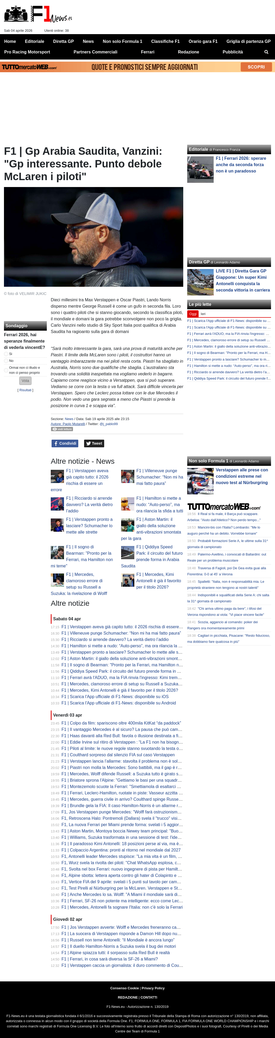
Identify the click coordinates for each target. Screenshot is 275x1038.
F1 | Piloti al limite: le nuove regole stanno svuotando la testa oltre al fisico (131, 748)
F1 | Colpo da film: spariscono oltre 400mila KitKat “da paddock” (121, 723)
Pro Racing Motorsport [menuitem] (27, 52)
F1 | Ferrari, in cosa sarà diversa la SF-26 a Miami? (110, 959)
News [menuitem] (88, 41)
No (11, 361)
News (69, 419)
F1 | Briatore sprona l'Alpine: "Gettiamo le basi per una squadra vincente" (130, 780)
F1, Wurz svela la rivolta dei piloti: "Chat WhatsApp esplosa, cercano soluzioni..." (137, 863)
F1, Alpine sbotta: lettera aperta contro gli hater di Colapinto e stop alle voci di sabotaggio (145, 875)
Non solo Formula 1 (208, 461)
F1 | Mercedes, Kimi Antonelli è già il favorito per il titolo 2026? (158, 580)
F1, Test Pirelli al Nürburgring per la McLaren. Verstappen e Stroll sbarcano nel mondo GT (146, 888)
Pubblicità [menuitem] (233, 52)
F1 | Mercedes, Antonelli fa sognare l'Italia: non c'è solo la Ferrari (122, 907)
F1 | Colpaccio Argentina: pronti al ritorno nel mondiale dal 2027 (121, 850)
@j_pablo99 (109, 424)
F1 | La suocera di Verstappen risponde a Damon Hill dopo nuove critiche (130, 933)
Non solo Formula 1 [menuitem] (122, 41)
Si (10, 354)
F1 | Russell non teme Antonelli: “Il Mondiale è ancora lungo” (118, 940)
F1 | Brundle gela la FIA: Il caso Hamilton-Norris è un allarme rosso (124, 805)
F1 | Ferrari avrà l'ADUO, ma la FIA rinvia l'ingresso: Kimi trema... (123, 677)
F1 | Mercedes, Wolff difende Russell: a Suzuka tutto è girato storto (124, 774)
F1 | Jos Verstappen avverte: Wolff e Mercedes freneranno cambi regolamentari (136, 927)
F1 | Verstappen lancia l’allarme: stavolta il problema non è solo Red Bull (129, 761)
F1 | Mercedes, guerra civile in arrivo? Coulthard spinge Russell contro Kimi (132, 799)
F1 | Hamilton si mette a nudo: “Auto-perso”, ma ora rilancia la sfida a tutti (159, 504)
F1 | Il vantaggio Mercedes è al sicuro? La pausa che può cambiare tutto (129, 729)
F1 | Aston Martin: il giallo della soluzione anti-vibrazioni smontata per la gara (133, 658)
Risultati (25, 390)
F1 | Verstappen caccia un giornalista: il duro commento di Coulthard (126, 965)
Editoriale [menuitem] (34, 41)
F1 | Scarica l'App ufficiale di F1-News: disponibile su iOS (115, 696)
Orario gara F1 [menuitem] (203, 41)
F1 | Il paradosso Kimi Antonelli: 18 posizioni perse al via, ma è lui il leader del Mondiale (144, 843)
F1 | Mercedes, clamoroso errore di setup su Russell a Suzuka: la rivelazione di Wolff (141, 684)
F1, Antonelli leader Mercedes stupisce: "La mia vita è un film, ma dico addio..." (135, 856)
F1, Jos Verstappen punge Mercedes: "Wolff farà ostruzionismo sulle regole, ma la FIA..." (145, 812)
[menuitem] (266, 52)
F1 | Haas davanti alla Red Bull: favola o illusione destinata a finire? (125, 736)
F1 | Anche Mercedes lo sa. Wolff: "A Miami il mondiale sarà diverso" (126, 894)
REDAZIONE (128, 997)
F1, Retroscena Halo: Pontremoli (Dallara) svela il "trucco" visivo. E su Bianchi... (136, 818)
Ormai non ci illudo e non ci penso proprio (24, 370)
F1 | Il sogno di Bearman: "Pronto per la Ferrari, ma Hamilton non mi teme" (131, 665)
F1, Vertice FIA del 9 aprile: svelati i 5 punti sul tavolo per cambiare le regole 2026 (138, 882)
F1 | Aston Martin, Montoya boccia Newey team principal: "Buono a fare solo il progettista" (146, 831)
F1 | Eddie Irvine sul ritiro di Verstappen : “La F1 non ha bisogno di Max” (129, 742)
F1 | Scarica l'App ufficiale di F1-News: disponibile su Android (119, 703)
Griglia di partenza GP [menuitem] (249, 41)
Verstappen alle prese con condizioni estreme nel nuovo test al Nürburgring (242, 476)
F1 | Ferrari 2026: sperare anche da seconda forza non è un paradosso (241, 164)
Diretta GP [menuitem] (63, 41)
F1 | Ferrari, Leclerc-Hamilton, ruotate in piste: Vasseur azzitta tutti (124, 793)
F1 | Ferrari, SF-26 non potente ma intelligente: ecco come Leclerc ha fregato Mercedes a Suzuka (153, 901)
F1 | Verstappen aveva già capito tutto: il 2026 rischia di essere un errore (130, 627)
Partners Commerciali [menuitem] (95, 52)
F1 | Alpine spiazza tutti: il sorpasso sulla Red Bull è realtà (116, 952)
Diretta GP (199, 262)
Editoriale (198, 149)
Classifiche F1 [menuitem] (165, 41)
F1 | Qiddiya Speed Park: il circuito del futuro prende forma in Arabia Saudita (133, 671)
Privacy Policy (153, 988)
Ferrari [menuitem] (147, 52)
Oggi (192, 314)
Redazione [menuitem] (188, 52)
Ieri (203, 314)
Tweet (94, 443)
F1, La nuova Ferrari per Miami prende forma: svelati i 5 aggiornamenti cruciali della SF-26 (146, 824)
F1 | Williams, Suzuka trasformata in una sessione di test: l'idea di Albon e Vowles (138, 837)
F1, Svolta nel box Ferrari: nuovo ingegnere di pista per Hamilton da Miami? (132, 869)
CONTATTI (149, 997)
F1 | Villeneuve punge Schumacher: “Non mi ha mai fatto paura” (159, 477)
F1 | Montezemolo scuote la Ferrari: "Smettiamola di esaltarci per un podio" (132, 786)
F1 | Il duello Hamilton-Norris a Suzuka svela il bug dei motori (119, 946)
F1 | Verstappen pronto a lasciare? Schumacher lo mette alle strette (89, 525)
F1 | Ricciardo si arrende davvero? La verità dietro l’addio (89, 504)
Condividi (65, 443)
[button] (25, 381)
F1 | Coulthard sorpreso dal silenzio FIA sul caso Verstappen (118, 755)
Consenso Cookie (124, 988)
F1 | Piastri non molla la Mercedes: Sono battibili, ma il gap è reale (124, 767)
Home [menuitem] (10, 41)
